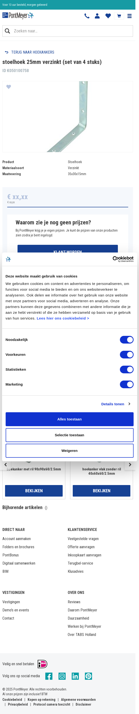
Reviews (74, 602)
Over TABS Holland (82, 634)
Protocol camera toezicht (51, 704)
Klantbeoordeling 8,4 (14, 4)
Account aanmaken (16, 538)
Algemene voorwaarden (78, 700)
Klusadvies (76, 571)
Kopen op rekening (41, 700)
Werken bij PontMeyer (84, 626)
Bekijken (34, 490)
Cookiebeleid (12, 700)
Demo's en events (15, 610)
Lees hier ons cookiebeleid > (63, 318)
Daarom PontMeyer (82, 610)
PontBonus (10, 555)
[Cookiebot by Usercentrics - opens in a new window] (112, 259)
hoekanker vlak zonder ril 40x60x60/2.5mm (101, 471)
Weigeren (69, 451)
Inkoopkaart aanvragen (84, 555)
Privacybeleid (18, 704)
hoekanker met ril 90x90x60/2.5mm (34, 469)
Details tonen (112, 404)
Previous (5, 464)
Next (130, 464)
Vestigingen (11, 602)
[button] (129, 15)
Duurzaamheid (78, 618)
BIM (5, 571)
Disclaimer (83, 704)
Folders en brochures (18, 547)
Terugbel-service (80, 563)
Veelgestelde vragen (83, 538)
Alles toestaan (69, 419)
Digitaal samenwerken (18, 563)
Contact (8, 618)
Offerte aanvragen (81, 547)
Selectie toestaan (69, 435)
